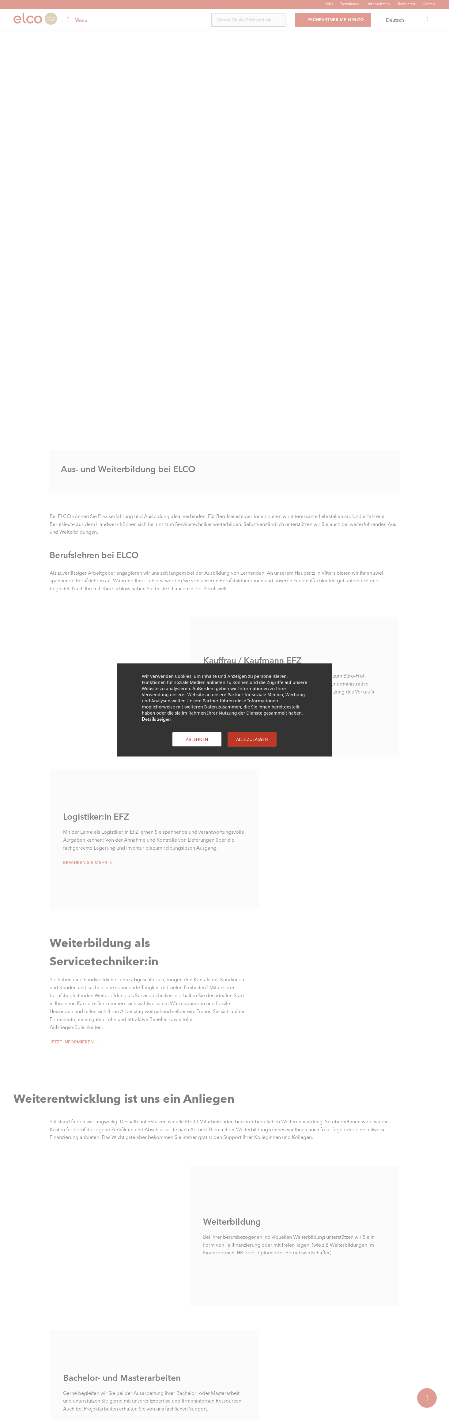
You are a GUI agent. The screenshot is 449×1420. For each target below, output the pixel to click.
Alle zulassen (252, 739)
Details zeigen (156, 719)
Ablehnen (197, 739)
